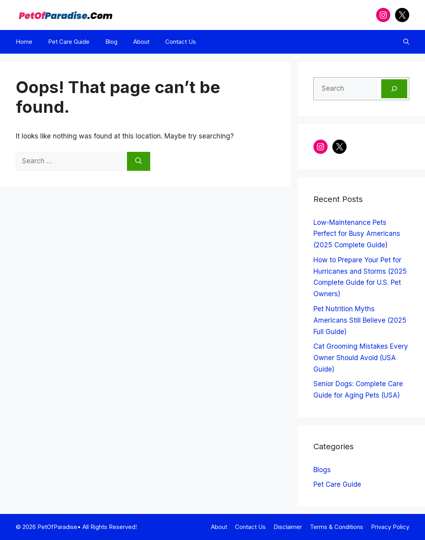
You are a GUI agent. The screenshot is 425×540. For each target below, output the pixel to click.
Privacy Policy (390, 527)
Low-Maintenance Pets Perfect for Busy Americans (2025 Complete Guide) (356, 234)
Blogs (322, 470)
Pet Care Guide (68, 41)
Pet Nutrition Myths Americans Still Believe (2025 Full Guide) (359, 320)
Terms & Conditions (336, 527)
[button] (406, 42)
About (141, 41)
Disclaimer (288, 527)
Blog (111, 41)
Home (24, 41)
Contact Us (180, 41)
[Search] (138, 161)
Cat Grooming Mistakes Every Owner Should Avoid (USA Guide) (360, 357)
